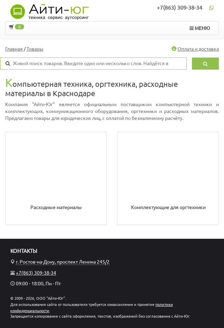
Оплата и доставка (198, 49)
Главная (14, 49)
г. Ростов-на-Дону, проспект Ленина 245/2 (63, 262)
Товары (35, 49)
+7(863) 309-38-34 (179, 7)
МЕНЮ (200, 28)
